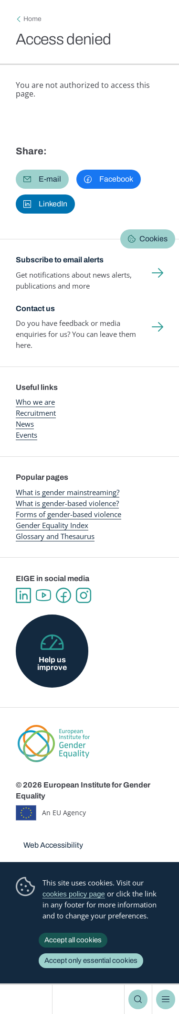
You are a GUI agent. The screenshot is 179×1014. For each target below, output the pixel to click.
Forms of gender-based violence (68, 514)
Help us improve (52, 663)
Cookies (153, 239)
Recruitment (36, 413)
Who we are (35, 402)
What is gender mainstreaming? (67, 492)
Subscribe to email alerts (60, 260)
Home (32, 18)
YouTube (43, 595)
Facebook (63, 595)
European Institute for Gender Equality (28, 999)
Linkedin (23, 595)
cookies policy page (73, 894)
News (25, 424)
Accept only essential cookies (90, 960)
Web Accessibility (53, 845)
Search (137, 999)
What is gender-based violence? (67, 503)
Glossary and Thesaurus (55, 536)
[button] (42, 179)
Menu (165, 999)
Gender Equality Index (52, 525)
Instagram (83, 595)
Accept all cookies (73, 940)
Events (26, 435)
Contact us (35, 308)
